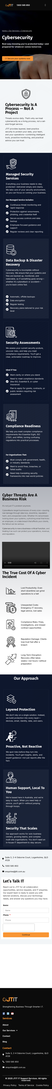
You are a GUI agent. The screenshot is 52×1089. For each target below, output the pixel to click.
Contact (6, 1036)
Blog (5, 1041)
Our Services (14, 31)
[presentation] (18, 927)
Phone (6, 915)
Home (4, 31)
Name (5, 905)
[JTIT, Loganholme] (26, 966)
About (5, 1025)
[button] (45, 5)
